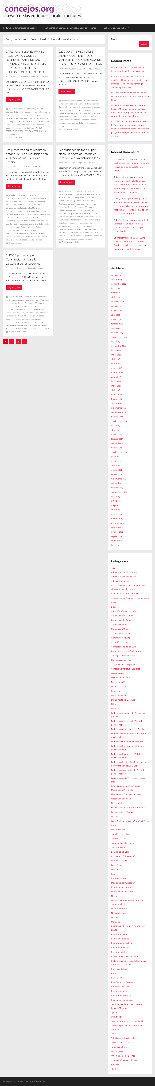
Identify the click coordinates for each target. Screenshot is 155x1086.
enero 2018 (116, 363)
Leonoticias (116, 869)
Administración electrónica (73, 191)
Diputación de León (26, 202)
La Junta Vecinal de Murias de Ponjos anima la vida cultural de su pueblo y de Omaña (130, 96)
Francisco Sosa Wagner (122, 812)
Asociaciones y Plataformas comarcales (130, 598)
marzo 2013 (116, 514)
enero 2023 (116, 279)
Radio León (116, 978)
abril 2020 (115, 315)
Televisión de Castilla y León (124, 1038)
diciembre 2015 (118, 408)
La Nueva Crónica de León (123, 856)
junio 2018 (116, 350)
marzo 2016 (116, 394)
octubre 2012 (117, 532)
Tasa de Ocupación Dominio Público (128, 1021)
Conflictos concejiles (28, 198)
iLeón (113, 825)
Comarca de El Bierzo (121, 620)
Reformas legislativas (83, 236)
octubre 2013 (117, 487)
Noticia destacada (119, 913)
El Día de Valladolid (120, 695)
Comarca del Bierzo (120, 633)
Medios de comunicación (123, 883)
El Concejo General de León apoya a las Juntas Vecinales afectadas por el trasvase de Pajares (131, 210)
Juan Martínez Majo (120, 834)
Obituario (115, 922)
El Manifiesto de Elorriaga (123, 700)
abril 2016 (115, 390)
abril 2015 (115, 430)
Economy (115, 691)
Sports (114, 1012)
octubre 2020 (117, 301)
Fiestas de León (118, 803)
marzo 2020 (116, 319)
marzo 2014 (116, 470)
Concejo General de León (83, 197)
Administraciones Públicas (72, 101)
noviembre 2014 (118, 443)
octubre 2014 (117, 448)
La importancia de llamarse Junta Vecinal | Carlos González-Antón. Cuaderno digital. (129, 241)
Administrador (42, 76)
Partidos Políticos (13, 237)
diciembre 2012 (118, 523)
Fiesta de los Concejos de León (126, 794)
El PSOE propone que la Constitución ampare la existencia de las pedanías (23, 259)
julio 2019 (115, 341)
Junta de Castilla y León (31, 230)
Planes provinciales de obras (124, 956)
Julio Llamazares (119, 838)
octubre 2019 (117, 332)
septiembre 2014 (119, 452)
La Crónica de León (120, 852)
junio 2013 (115, 501)
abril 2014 (115, 465)
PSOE (36, 131)
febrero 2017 (117, 372)
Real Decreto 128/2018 (30, 237)
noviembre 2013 (118, 483)
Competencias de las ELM (123, 647)
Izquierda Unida (27, 128)
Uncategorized (118, 1051)
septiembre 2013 (119, 492)
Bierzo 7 (115, 602)
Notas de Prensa (119, 908)
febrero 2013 (117, 518)
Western (115, 1064)
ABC (113, 568)
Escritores (115, 708)
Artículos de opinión (120, 581)
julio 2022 (115, 288)
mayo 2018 (116, 355)
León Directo (117, 865)
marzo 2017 (116, 368)
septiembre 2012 (119, 536)
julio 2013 (115, 496)
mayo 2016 (116, 386)
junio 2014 (115, 456)
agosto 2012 (116, 540)
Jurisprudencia (118, 847)
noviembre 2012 (118, 527)
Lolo (113, 874)
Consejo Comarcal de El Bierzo (125, 669)
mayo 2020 (116, 310)
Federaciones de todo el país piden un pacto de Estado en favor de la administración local (79, 154)
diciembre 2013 (118, 479)
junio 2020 (116, 306)
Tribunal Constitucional (122, 1042)
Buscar (114, 39)
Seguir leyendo (14, 100)
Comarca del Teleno (120, 638)
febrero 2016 (117, 399)
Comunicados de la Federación (22, 109)
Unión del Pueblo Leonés (123, 1056)
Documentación (118, 682)
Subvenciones (117, 1017)
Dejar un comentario (70, 129)
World (114, 1069)
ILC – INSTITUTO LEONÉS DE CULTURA (130, 821)
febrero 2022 (117, 292)
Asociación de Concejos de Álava (23, 195)
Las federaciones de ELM (117, 28)
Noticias (115, 917)
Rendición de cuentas (121, 995)
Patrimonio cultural (120, 939)
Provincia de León (119, 969)
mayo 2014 (116, 461)
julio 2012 (115, 545)
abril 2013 (115, 509)
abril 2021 (115, 297)
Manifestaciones (119, 878)
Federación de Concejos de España (21, 28)
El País (114, 704)
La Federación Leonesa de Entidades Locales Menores (71, 28)
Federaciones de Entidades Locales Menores (77, 229)
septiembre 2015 (119, 421)
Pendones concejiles (121, 947)
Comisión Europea (119, 642)
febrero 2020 (117, 324)
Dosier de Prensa (119, 686)
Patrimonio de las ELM (121, 943)
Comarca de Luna (119, 624)
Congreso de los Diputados (69, 201)
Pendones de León (120, 952)
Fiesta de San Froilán (121, 799)
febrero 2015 (117, 439)
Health (114, 816)
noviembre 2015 (118, 412)
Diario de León (88, 201)
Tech (113, 1033)
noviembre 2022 (118, 284)
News (114, 896)
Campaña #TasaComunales (124, 611)
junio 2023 (116, 275)
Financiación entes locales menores (128, 807)
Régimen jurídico (119, 991)
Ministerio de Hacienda (36, 233)
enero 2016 (116, 403)
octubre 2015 (117, 416)
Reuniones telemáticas (122, 1000)
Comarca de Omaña (120, 629)
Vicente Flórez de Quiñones (124, 1060)
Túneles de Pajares (120, 1047)
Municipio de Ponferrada (123, 891)
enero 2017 (116, 377)
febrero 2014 (117, 474)
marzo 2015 (116, 434)
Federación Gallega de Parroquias (127, 741)
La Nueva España (119, 860)
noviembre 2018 (118, 346)
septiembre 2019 (119, 337)
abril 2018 (115, 359)
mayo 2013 (116, 505)
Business (115, 607)
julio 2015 (115, 425)
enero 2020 (116, 328)
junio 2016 (116, 381)
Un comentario (15, 137)
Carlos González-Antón (122, 616)
